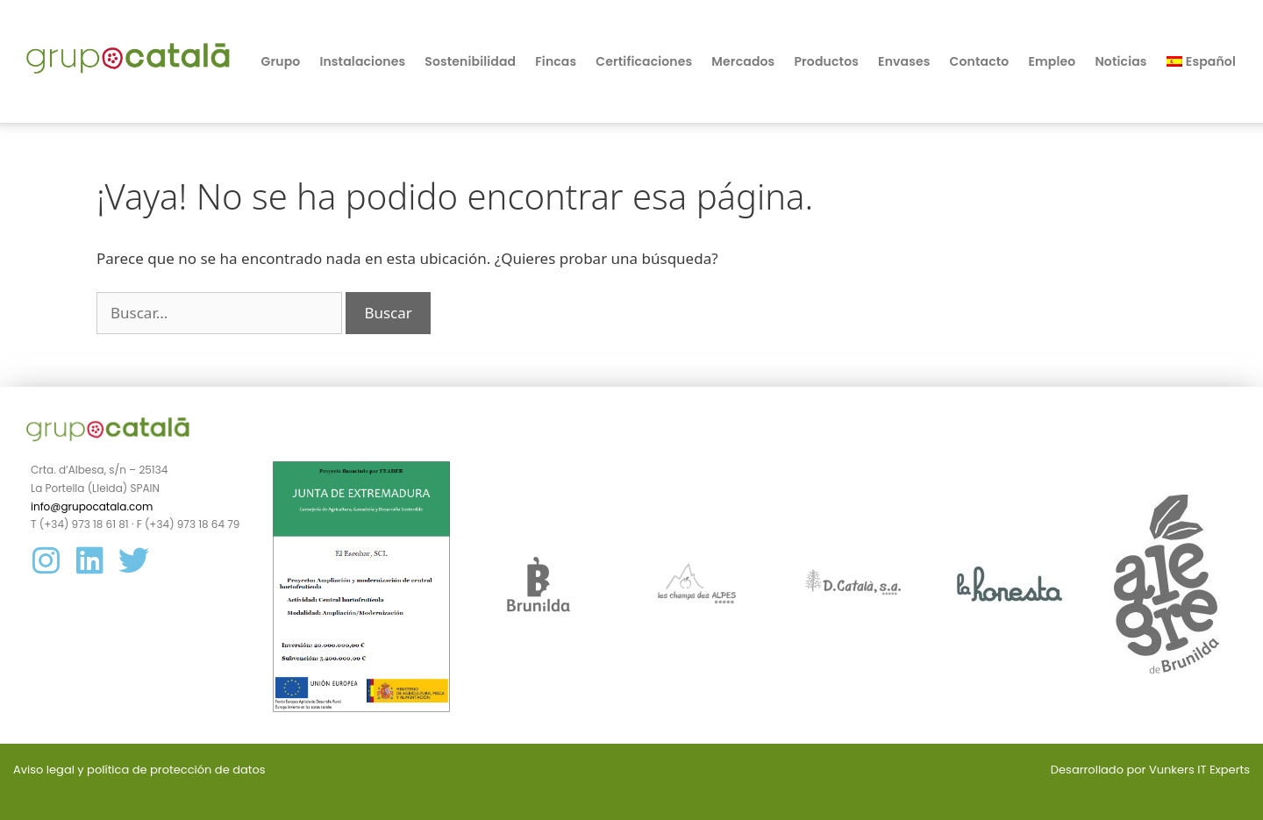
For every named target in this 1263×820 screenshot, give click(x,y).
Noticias (1120, 61)
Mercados (742, 61)
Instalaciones (362, 61)
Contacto (980, 61)
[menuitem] (1201, 61)
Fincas (555, 61)
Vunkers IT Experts (1199, 769)
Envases (904, 61)
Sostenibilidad (470, 61)
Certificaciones (644, 61)
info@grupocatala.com (92, 506)
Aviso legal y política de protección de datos (139, 769)
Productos (826, 61)
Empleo (1051, 61)
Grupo (281, 61)
